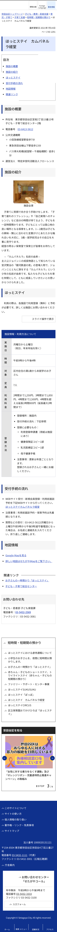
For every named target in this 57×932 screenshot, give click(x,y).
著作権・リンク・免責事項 (19, 825)
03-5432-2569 (23, 612)
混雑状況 (35, 929)
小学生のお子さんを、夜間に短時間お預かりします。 (30, 659)
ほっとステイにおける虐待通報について (30, 652)
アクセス (50, 929)
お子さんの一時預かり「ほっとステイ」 (27, 580)
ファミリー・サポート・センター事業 (28, 684)
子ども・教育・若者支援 (36, 13)
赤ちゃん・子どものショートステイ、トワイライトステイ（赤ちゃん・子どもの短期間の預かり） (30, 675)
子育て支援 (19, 17)
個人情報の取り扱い (15, 819)
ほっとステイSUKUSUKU (22, 689)
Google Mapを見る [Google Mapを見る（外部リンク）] (15, 555)
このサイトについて (15, 808)
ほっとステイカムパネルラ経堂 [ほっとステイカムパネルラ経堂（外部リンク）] (22, 507)
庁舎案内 (10, 865)
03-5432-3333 (24, 894)
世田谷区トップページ (12, 13)
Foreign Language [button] (42, 6)
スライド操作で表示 (43, 319)
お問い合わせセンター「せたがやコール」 (35, 879)
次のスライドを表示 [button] (54, 758)
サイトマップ (12, 830)
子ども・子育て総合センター (21, 586)
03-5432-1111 (19, 855)
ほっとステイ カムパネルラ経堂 (26, 699)
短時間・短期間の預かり (38, 17)
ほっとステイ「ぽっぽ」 (21, 694)
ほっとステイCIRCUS (19, 705)
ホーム (7, 929)
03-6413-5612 (25, 129)
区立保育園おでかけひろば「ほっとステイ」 (30, 712)
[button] (33, 5)
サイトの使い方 (13, 813)
